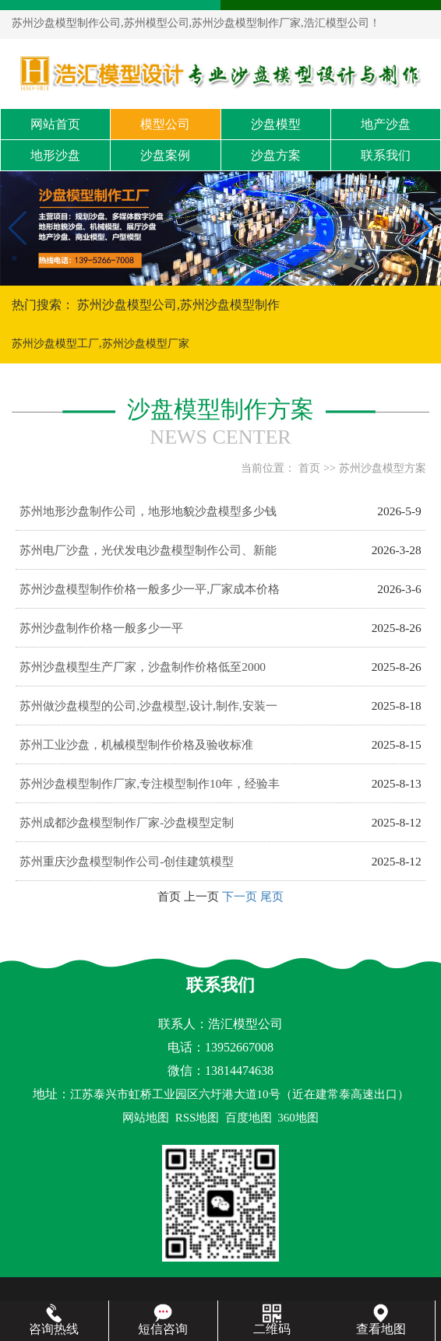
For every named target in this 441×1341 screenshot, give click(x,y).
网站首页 (55, 124)
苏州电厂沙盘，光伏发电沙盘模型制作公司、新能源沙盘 (148, 556)
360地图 (298, 1117)
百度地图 (248, 1117)
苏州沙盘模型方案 (382, 468)
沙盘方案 (276, 155)
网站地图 (145, 1117)
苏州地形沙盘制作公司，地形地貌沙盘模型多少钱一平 (148, 517)
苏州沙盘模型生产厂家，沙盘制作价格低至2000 (142, 666)
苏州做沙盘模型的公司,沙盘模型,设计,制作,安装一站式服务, (148, 712)
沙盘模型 (276, 124)
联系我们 (386, 155)
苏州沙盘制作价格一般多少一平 (101, 627)
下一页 (239, 896)
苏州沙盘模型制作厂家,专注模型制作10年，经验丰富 (149, 790)
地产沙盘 (386, 124)
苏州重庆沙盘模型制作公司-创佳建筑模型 (126, 861)
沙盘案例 (165, 155)
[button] (214, 272)
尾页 (272, 896)
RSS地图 (197, 1117)
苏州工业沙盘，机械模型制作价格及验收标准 (136, 744)
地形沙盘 (55, 155)
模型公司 (165, 124)
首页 (309, 468)
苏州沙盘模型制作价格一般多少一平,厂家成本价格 (149, 588)
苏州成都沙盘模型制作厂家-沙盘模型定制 (126, 822)
